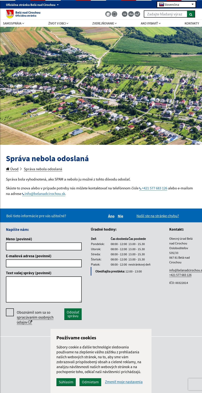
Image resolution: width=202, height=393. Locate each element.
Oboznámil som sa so (35, 317)
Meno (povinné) (19, 239)
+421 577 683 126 (154, 188)
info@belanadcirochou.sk (45, 193)
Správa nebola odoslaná (43, 169)
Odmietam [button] (90, 382)
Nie (121, 216)
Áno (112, 216)
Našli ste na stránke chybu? (158, 215)
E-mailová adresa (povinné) (28, 256)
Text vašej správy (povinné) (28, 272)
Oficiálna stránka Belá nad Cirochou (32, 5)
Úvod (12, 169)
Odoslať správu (73, 314)
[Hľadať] (191, 14)
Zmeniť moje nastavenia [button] (124, 382)
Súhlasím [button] (66, 382)
